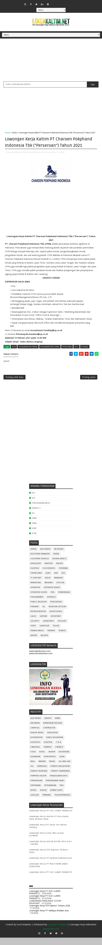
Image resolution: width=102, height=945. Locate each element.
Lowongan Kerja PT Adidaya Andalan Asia (50, 865)
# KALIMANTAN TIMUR (28, 352)
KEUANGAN (35, 764)
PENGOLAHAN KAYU (58, 783)
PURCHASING (56, 609)
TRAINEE (51, 638)
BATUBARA (35, 730)
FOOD (33, 759)
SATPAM (43, 623)
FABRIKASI (35, 754)
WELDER (44, 643)
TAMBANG (47, 802)
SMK (34, 530)
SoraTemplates (24, 931)
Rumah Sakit (56, 797)
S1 (33, 520)
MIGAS (52, 769)
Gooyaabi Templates (57, 931)
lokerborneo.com (51, 936)
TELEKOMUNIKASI (62, 802)
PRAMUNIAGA (64, 600)
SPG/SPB (62, 628)
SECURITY (35, 628)
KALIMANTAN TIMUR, (20, 158)
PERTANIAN (36, 793)
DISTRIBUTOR (37, 745)
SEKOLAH (35, 802)
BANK (57, 726)
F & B (58, 750)
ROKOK (43, 797)
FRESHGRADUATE (41, 510)
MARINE (42, 769)
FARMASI (48, 754)
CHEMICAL (35, 735)
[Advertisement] (51, 61)
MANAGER (58, 585)
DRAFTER (49, 571)
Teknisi (62, 638)
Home (7, 132)
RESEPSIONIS (56, 619)
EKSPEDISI (35, 750)
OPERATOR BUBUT (52, 595)
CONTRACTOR (49, 735)
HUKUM (52, 759)
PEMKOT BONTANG (39, 778)
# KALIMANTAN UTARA (49, 352)
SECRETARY (56, 623)
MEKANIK (49, 590)
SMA (34, 525)
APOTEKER (59, 556)
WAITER (34, 643)
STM (34, 541)
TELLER (56, 633)
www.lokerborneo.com (40, 658)
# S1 (76, 352)
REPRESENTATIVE (38, 619)
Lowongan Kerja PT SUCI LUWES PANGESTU (50, 818)
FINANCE (59, 754)
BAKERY (48, 726)
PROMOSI (51, 604)
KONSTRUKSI (50, 764)
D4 (33, 505)
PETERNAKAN (50, 793)
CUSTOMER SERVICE (40, 566)
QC (44, 614)
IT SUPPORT (36, 585)
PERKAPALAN (36, 788)
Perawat (35, 614)
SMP (34, 535)
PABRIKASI (42, 773)
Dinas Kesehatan (54, 745)
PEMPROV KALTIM (38, 783)
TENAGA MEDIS (37, 638)
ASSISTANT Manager (40, 561)
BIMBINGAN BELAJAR (52, 730)
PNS (53, 600)
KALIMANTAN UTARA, (38, 158)
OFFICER (60, 590)
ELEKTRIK (35, 576)
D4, (9, 158)
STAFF (33, 633)
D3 (33, 500)
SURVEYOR (44, 633)
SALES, (62, 158)
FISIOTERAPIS (49, 576)
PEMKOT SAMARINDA (60, 778)
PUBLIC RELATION (39, 609)
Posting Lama (88, 384)
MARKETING (36, 590)
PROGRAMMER (37, 604)
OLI (32, 773)
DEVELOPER (36, 571)
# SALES (84, 352)
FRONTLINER (36, 580)
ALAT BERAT (45, 556)
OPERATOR (35, 595)
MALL (33, 769)
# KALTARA (67, 352)
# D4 (14, 352)
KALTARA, (52, 158)
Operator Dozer (39, 600)
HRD (56, 580)
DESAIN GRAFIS (59, 566)
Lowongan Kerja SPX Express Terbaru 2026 (49, 913)
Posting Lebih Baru (14, 384)
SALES (14, 132)
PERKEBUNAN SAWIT (55, 788)
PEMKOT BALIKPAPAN (60, 773)
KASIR (48, 585)
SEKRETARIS (48, 628)
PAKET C (36, 515)
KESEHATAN (64, 759)
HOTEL (42, 759)
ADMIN (34, 556)
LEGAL (62, 764)
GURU (48, 580)
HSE (63, 580)
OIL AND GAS (65, 769)
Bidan (56, 561)
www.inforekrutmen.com (40, 661)
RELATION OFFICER (57, 614)
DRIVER (59, 571)
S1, (57, 158)
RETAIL (34, 797)
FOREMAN (63, 576)
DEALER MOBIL (37, 740)
